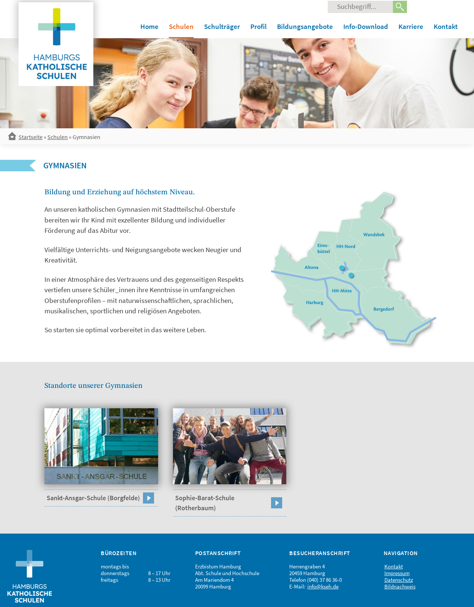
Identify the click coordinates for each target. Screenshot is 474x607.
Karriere (410, 26)
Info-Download (365, 26)
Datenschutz (398, 579)
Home (149, 26)
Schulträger (222, 26)
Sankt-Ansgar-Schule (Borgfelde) (93, 498)
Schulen (181, 26)
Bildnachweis (399, 586)
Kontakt (446, 26)
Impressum (397, 573)
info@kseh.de (322, 586)
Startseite (31, 137)
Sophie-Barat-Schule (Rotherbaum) (204, 503)
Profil (258, 26)
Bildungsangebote (305, 26)
